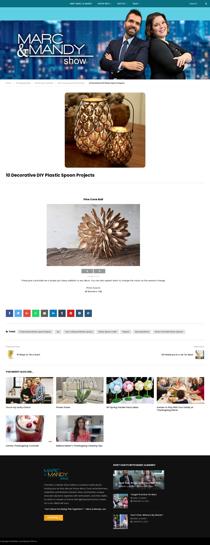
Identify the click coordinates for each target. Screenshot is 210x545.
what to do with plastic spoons (169, 331)
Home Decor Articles (44, 83)
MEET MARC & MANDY (81, 3)
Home (8, 83)
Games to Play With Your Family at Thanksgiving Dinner (175, 409)
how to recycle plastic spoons (79, 331)
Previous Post (13, 346)
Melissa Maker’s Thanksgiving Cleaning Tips (79, 445)
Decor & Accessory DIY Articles (71, 83)
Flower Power (63, 407)
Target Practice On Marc (144, 494)
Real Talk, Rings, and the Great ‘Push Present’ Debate (150, 483)
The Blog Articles (23, 83)
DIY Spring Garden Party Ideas (122, 407)
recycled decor (142, 331)
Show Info (104, 3)
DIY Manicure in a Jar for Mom (177, 354)
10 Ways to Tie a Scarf (28, 354)
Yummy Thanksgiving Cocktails (22, 445)
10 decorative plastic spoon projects (35, 331)
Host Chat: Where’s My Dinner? (147, 515)
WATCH (121, 3)
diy (58, 331)
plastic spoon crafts (108, 331)
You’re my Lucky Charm (18, 407)
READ (135, 3)
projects (126, 331)
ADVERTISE (53, 517)
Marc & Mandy (128, 486)
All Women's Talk (93, 291)
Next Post (199, 346)
